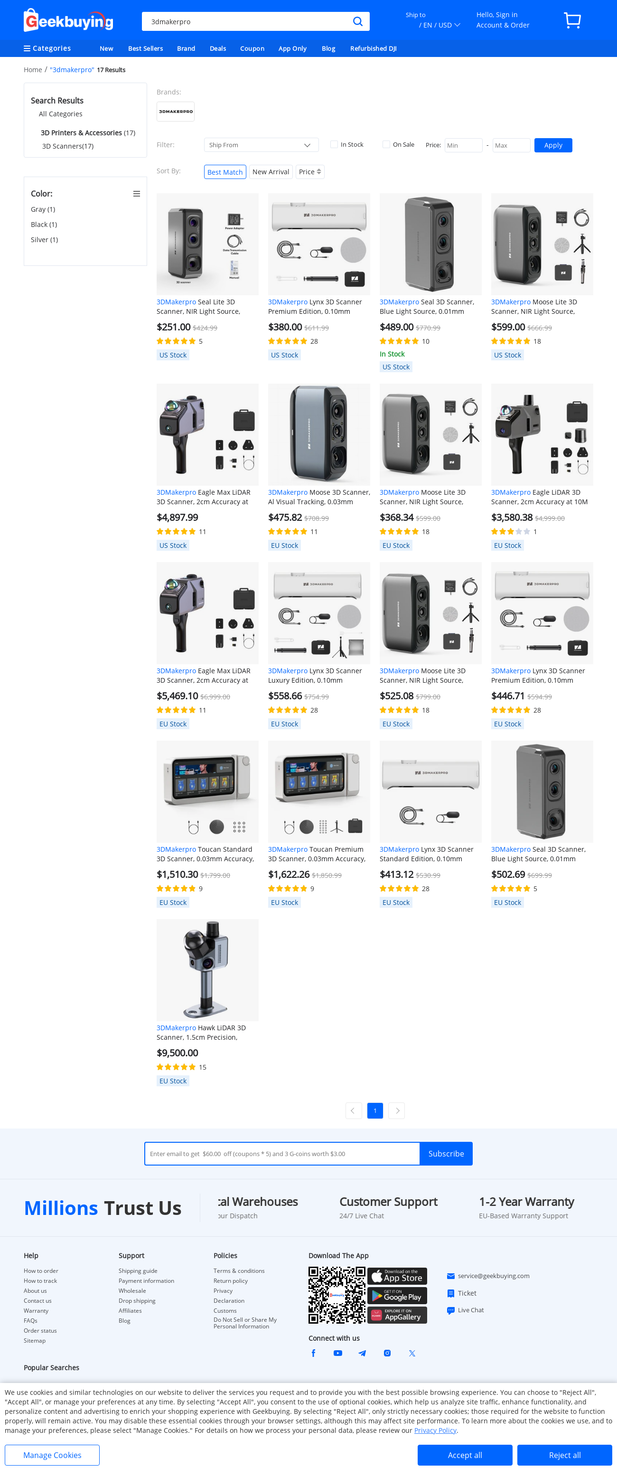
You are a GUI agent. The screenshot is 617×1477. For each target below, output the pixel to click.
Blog (328, 48)
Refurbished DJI (373, 48)
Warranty (36, 1311)
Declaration (229, 1301)
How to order (41, 1271)
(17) (87, 132)
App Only (293, 48)
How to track (40, 1281)
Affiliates (130, 1311)
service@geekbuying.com (488, 1276)
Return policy (231, 1281)
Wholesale (132, 1291)
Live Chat (465, 1310)
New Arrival (271, 171)
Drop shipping (137, 1301)
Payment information (146, 1281)
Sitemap (35, 1340)
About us (35, 1291)
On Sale (398, 144)
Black (44, 224)
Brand (186, 48)
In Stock (347, 144)
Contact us (38, 1301)
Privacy (223, 1291)
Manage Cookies (52, 1455)
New (106, 48)
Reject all (565, 1455)
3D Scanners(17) (67, 146)
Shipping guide (138, 1271)
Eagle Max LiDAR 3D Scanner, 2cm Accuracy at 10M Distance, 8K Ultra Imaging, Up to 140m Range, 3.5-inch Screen (207, 497)
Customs (225, 1311)
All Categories (61, 113)
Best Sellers (145, 48)
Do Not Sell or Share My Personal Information (245, 1323)
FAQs (30, 1320)
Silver (44, 240)
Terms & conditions (239, 1271)
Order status (40, 1330)
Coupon (252, 48)
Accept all (465, 1455)
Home (33, 69)
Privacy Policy (435, 1430)
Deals (218, 48)
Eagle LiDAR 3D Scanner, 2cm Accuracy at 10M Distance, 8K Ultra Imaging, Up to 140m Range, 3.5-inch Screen (541, 497)
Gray (43, 209)
